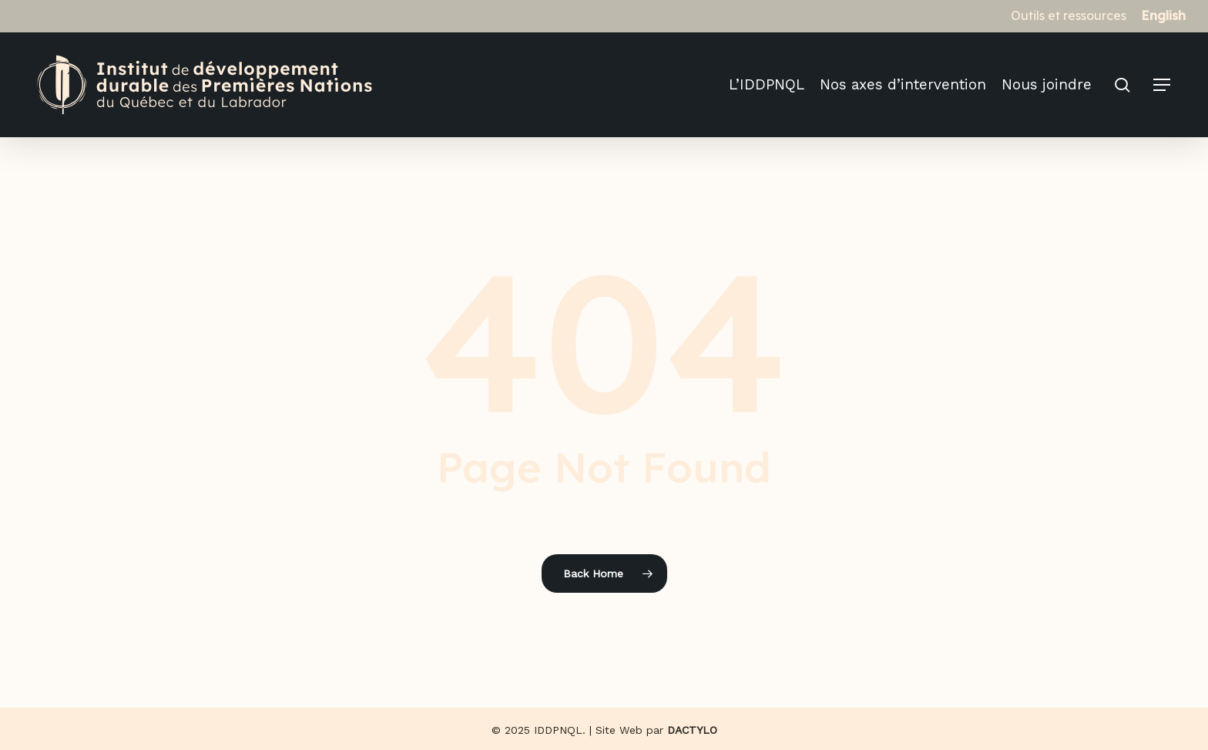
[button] (1162, 85)
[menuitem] (1164, 15)
